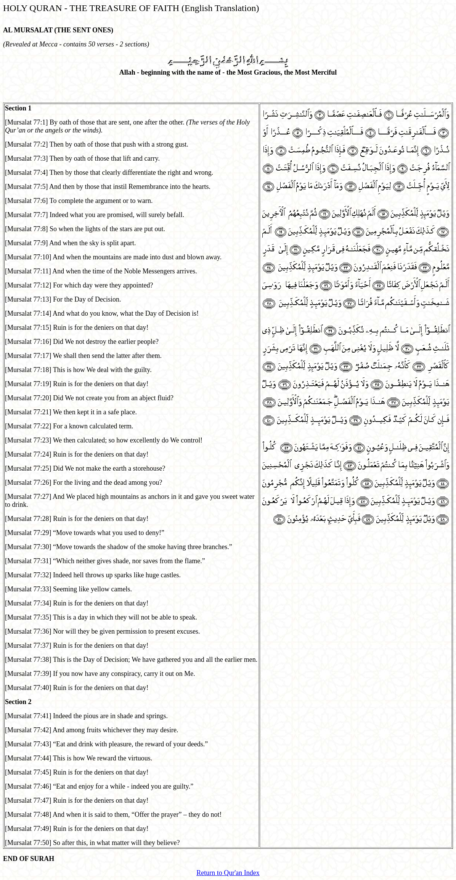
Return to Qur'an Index (228, 873)
